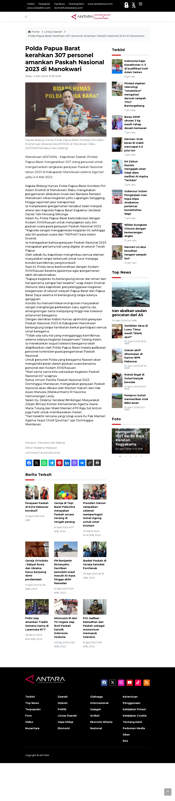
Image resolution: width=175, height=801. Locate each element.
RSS (125, 741)
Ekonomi (64, 728)
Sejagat (95, 709)
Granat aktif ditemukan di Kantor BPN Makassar (133, 356)
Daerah (63, 696)
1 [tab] (120, 456)
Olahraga (96, 696)
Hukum (62, 703)
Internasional (99, 703)
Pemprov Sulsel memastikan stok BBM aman (136, 399)
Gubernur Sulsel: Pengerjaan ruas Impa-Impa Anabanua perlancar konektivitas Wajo (135, 202)
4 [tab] (136, 456)
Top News (59, 4)
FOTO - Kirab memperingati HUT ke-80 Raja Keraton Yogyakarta (129, 435)
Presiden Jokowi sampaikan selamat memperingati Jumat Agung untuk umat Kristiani (94, 514)
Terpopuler (44, 4)
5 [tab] (141, 456)
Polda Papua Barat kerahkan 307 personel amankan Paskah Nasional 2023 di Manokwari (86, 36)
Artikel (94, 715)
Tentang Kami (76, 4)
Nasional (96, 728)
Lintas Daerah (53, 31)
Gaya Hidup (65, 722)
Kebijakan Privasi (134, 709)
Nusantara (32, 728)
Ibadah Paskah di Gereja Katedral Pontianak (94, 564)
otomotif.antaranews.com (68, 7)
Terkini (31, 4)
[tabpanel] (131, 441)
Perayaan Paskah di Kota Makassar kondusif (37, 506)
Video (29, 722)
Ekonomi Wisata (101, 722)
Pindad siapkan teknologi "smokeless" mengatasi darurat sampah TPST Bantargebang (135, 95)
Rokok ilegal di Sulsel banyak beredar (134, 378)
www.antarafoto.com (39, 7)
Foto (116, 419)
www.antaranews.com (100, 4)
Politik (62, 709)
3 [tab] (131, 456)
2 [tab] (125, 456)
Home (34, 31)
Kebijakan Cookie (135, 715)
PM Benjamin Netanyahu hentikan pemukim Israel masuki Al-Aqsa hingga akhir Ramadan (64, 572)
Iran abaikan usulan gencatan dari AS (129, 313)
